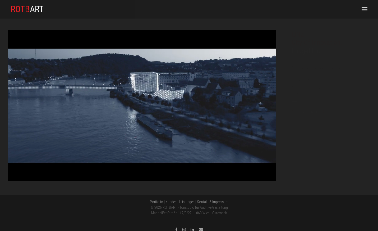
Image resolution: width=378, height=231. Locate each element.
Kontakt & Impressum (212, 201)
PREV (298, 112)
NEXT (318, 112)
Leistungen (187, 201)
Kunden (171, 201)
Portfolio (156, 201)
